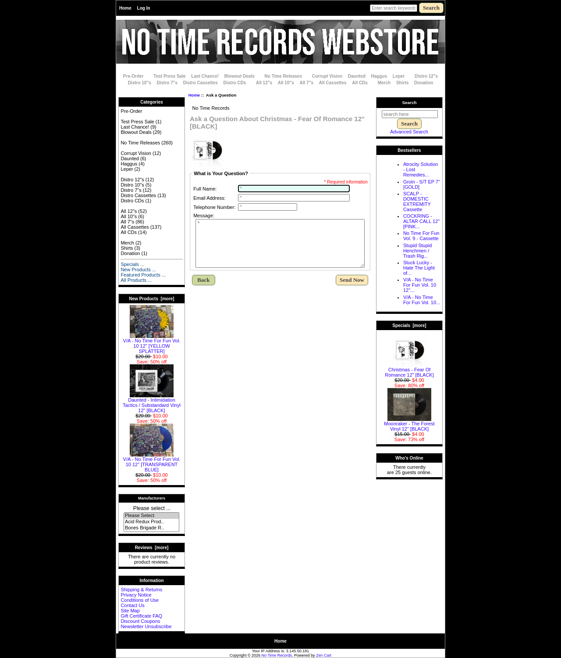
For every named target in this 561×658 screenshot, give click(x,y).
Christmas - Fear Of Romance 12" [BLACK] (409, 370)
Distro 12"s (426, 76)
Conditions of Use (140, 600)
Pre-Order (133, 76)
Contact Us (132, 605)
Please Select (151, 516)
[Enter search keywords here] (393, 8)
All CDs (360, 82)
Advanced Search (409, 131)
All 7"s (306, 82)
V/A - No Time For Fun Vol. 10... (421, 300)
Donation (423, 82)
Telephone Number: (214, 207)
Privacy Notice (136, 594)
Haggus (379, 76)
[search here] (410, 114)
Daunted (357, 76)
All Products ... (136, 280)
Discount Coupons (140, 621)
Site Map (130, 610)
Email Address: (209, 198)
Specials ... (132, 264)
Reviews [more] (152, 547)
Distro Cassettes (200, 82)
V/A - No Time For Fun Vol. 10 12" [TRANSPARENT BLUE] (152, 462)
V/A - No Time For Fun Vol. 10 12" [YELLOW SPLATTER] (152, 344)
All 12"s (264, 82)
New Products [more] (151, 298)
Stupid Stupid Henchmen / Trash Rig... (417, 251)
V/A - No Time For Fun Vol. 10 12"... (419, 285)
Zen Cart (323, 655)
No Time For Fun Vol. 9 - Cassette (421, 235)
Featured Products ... (143, 274)
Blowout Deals (239, 76)
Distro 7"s (167, 82)
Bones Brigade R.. (151, 528)
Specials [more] (409, 325)
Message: (203, 215)
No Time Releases (283, 76)
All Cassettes (333, 82)
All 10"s (286, 82)
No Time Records (277, 655)
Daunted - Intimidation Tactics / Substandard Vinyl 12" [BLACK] (152, 403)
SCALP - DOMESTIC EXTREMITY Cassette (417, 201)
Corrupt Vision (327, 76)
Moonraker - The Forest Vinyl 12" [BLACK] (409, 424)
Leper (399, 76)
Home (125, 8)
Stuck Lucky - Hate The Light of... (419, 268)
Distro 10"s (139, 82)
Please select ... (151, 508)
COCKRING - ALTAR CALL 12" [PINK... (421, 221)
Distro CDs (235, 82)
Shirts (402, 82)
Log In (143, 8)
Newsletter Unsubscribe (146, 626)
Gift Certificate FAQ (141, 615)
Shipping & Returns (141, 589)
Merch (384, 82)
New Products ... (138, 269)
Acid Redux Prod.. (151, 522)
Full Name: (205, 188)
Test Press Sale (169, 76)
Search (409, 102)
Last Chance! (205, 76)
